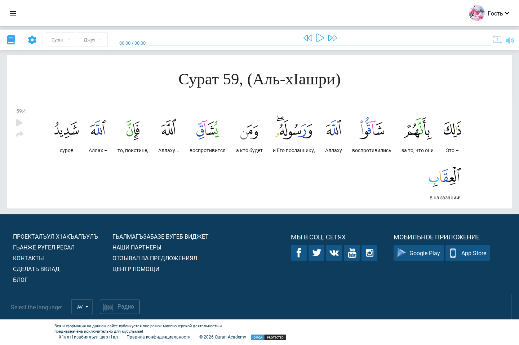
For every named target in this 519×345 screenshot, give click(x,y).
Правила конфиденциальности (159, 337)
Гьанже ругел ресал (44, 247)
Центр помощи (135, 269)
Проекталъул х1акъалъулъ (55, 236)
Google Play (418, 252)
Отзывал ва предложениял (154, 258)
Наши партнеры (136, 247)
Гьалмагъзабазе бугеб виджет (160, 236)
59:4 (21, 110)
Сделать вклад (36, 269)
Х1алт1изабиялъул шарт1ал (88, 337)
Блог (20, 279)
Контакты (28, 258)
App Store (467, 252)
